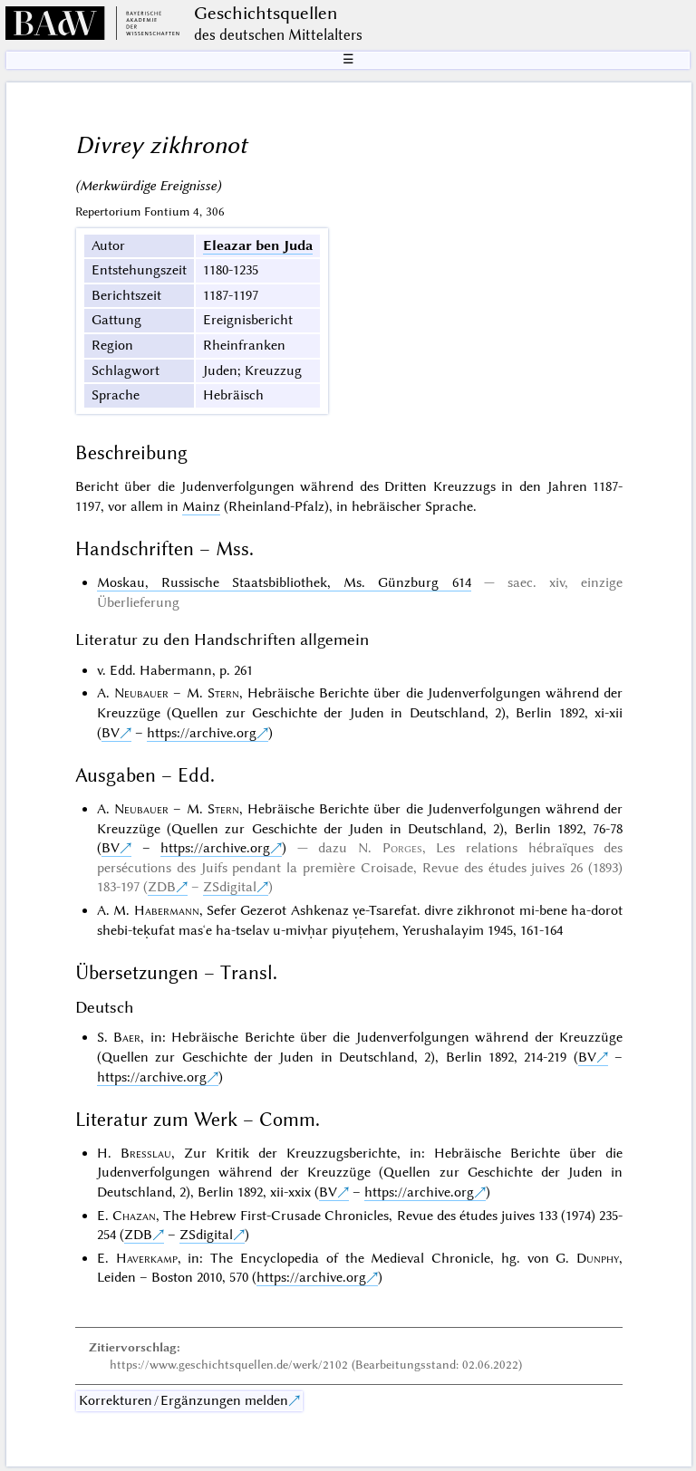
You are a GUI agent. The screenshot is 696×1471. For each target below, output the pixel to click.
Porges (402, 848)
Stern (223, 693)
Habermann (166, 910)
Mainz (201, 506)
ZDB (162, 887)
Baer (126, 1037)
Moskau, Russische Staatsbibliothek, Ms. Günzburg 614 (284, 582)
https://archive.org (201, 733)
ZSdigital (229, 887)
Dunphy (597, 1258)
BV (111, 733)
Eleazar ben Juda (258, 245)
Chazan (134, 1215)
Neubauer (141, 693)
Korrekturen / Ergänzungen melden (183, 1400)
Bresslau (146, 1153)
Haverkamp (147, 1258)
